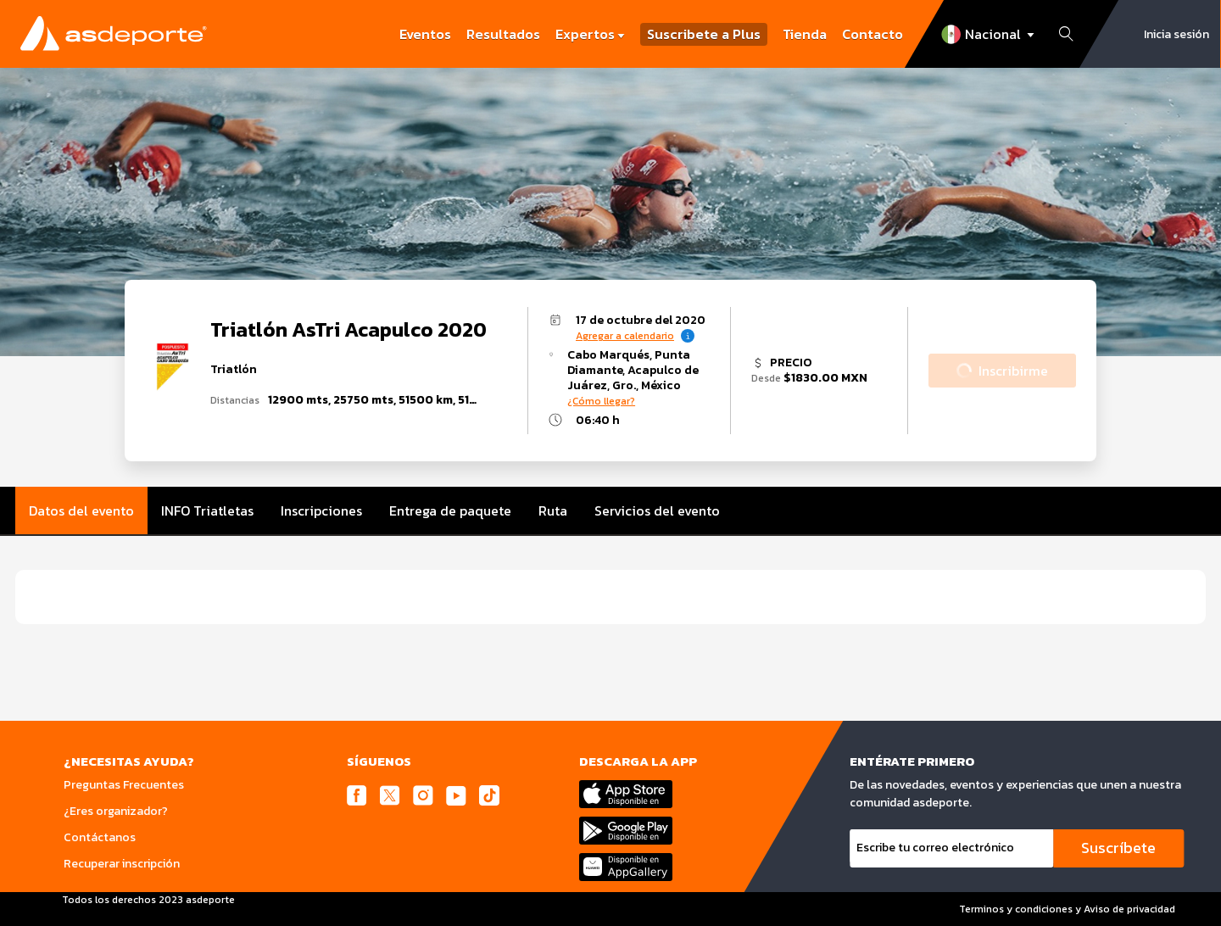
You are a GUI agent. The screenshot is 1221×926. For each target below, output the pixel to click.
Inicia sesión (1176, 34)
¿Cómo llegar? (601, 401)
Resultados (503, 34)
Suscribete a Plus (704, 34)
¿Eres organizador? (116, 811)
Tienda (805, 34)
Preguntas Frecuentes (124, 785)
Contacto (872, 34)
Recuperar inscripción (122, 864)
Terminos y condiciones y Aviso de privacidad (1067, 909)
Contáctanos (100, 837)
